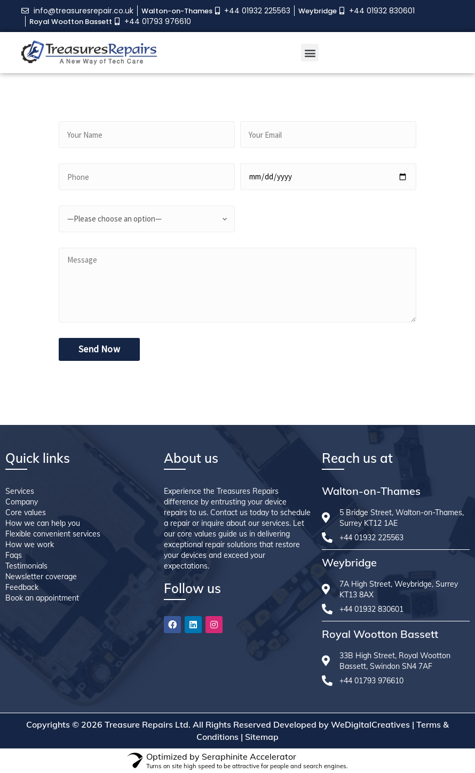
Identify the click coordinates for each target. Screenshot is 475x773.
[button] (310, 52)
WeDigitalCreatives (370, 724)
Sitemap (262, 736)
